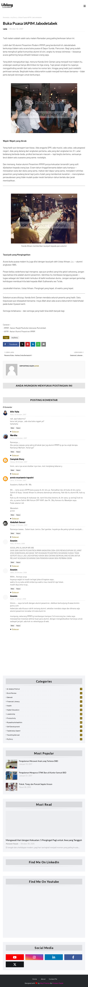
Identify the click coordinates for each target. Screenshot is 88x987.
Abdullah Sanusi (17, 522)
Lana (5, 29)
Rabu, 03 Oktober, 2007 (18, 414)
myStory (14, 17)
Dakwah (44, 697)
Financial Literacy (44, 701)
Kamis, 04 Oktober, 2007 (18, 438)
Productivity (44, 718)
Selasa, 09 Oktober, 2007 (18, 462)
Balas (12, 428)
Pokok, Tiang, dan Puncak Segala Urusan (35, 784)
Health (44, 706)
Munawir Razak (57, 983)
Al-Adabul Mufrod (44, 689)
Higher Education (44, 710)
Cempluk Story (17, 459)
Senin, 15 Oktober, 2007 (18, 480)
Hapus (18, 428)
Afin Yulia (14, 411)
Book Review (44, 693)
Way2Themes (45, 983)
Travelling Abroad (44, 735)
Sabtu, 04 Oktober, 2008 (18, 572)
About (43, 979)
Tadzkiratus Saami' (44, 731)
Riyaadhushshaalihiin (44, 722)
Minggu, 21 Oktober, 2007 (18, 525)
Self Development (44, 726)
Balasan (15, 431)
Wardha (13, 435)
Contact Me (53, 979)
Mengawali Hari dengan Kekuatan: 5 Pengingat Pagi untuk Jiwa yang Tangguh (44, 840)
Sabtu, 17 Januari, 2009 (18, 599)
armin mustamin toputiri (22, 477)
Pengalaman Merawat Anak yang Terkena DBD (38, 761)
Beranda (6, 17)
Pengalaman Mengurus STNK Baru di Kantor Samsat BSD (42, 772)
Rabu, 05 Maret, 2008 (17, 543)
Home (34, 979)
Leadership (44, 714)
